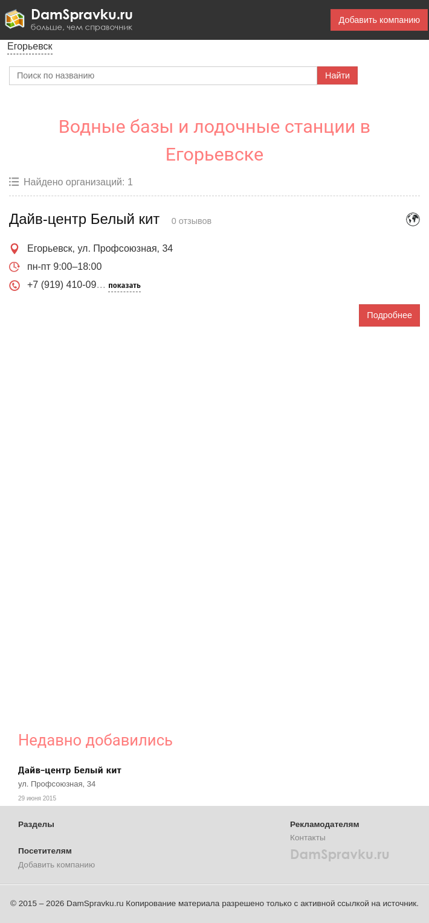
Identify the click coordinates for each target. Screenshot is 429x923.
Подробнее (389, 315)
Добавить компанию (379, 20)
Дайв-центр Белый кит (69, 770)
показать (124, 285)
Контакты (308, 837)
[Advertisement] (99, 520)
